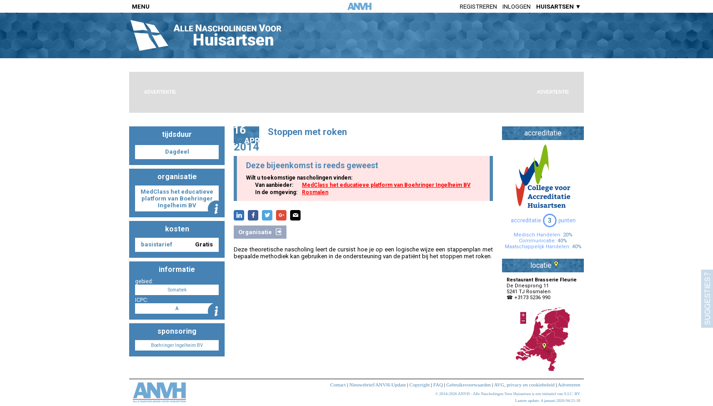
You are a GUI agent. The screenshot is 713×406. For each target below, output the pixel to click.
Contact (338, 384)
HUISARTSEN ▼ (558, 6)
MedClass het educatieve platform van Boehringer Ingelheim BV (386, 185)
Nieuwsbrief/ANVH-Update (377, 384)
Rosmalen (315, 192)
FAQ (438, 384)
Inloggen (516, 6)
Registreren (478, 6)
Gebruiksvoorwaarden (469, 384)
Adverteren (569, 384)
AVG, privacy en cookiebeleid (524, 384)
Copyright (419, 384)
